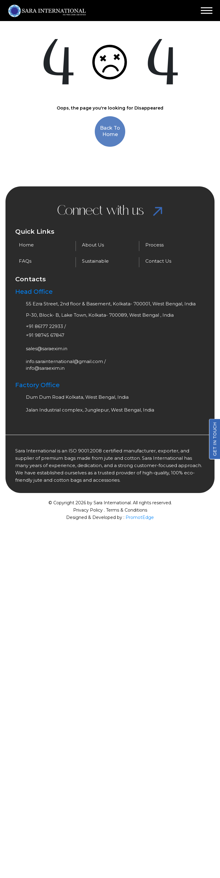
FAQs (25, 261)
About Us (93, 245)
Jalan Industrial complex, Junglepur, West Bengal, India (90, 410)
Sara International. (112, 503)
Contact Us (158, 261)
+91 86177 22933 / (46, 326)
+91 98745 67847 (45, 335)
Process (154, 245)
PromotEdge (140, 517)
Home (26, 245)
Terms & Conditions (126, 510)
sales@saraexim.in (46, 348)
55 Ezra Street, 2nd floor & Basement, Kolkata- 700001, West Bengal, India (111, 304)
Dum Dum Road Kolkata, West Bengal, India (77, 397)
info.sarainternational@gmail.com (64, 361)
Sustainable (95, 261)
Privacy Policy (88, 510)
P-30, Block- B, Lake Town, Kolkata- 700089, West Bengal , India (100, 315)
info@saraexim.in (45, 368)
